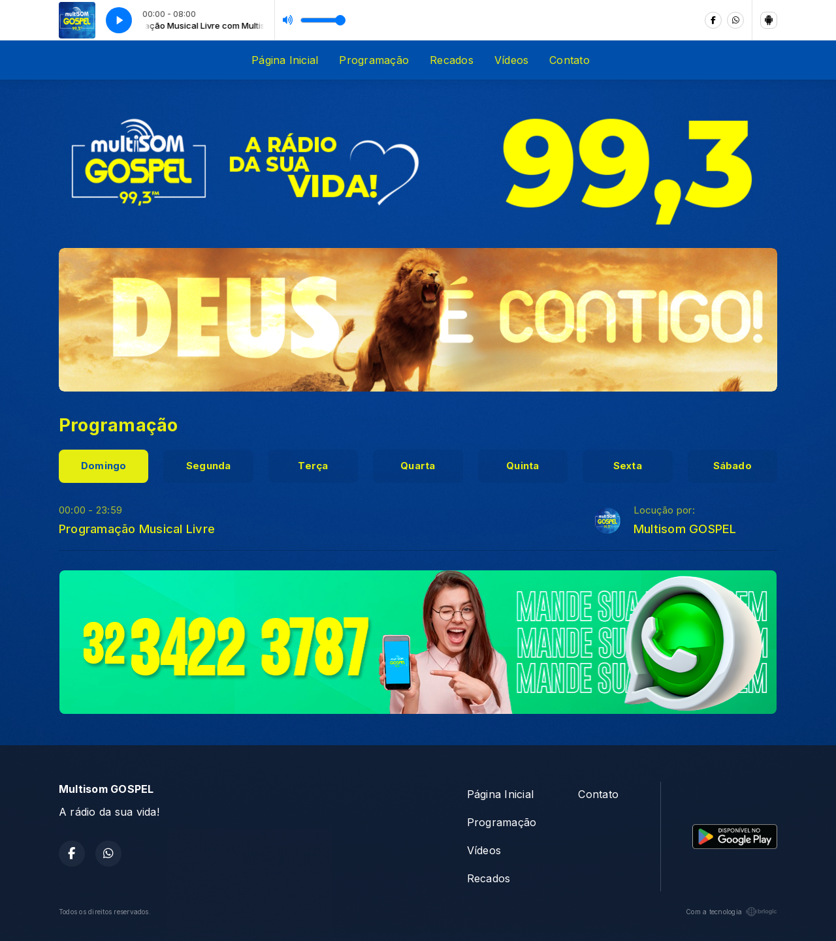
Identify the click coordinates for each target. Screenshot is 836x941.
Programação (374, 60)
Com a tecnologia (731, 911)
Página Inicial (284, 60)
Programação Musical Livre (137, 528)
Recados (452, 60)
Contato (569, 60)
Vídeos (511, 60)
